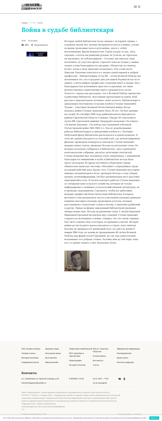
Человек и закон (28, 353)
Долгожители (51, 358)
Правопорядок (75, 360)
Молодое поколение (29, 358)
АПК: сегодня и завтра (30, 349)
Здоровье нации (52, 349)
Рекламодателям (124, 353)
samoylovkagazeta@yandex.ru (33, 383)
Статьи (96, 365)
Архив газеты (122, 358)
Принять (154, 418)
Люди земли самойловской (80, 349)
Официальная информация (128, 349)
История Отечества (77, 365)
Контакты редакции (125, 362)
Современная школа (30, 362)
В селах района (99, 356)
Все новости (98, 360)
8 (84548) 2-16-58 (76, 379)
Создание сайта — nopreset (129, 414)
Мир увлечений (51, 362)
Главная (24, 85)
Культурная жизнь (53, 353)
